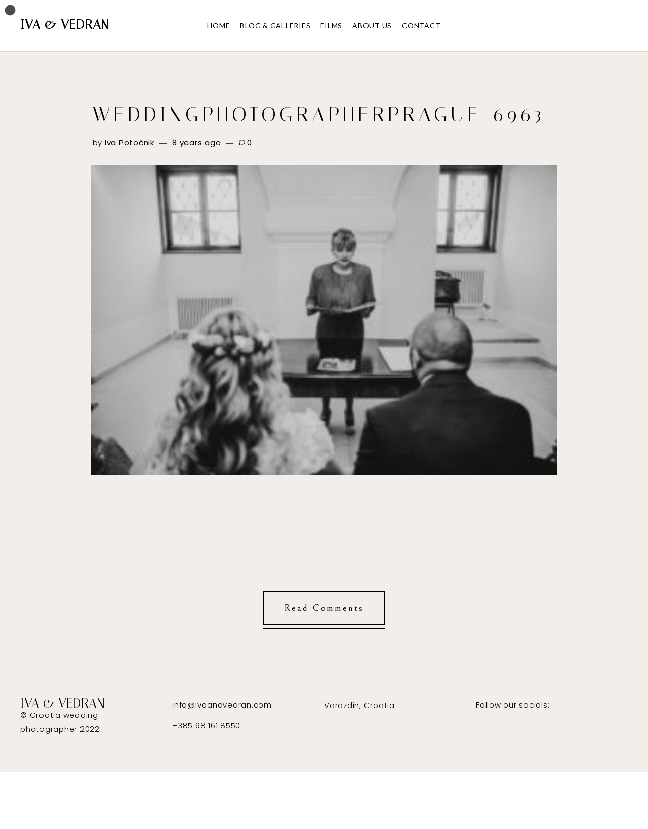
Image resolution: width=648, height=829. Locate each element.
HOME (218, 25)
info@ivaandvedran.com (222, 704)
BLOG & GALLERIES (275, 25)
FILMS (331, 25)
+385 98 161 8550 (206, 725)
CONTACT (421, 25)
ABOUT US (372, 25)
